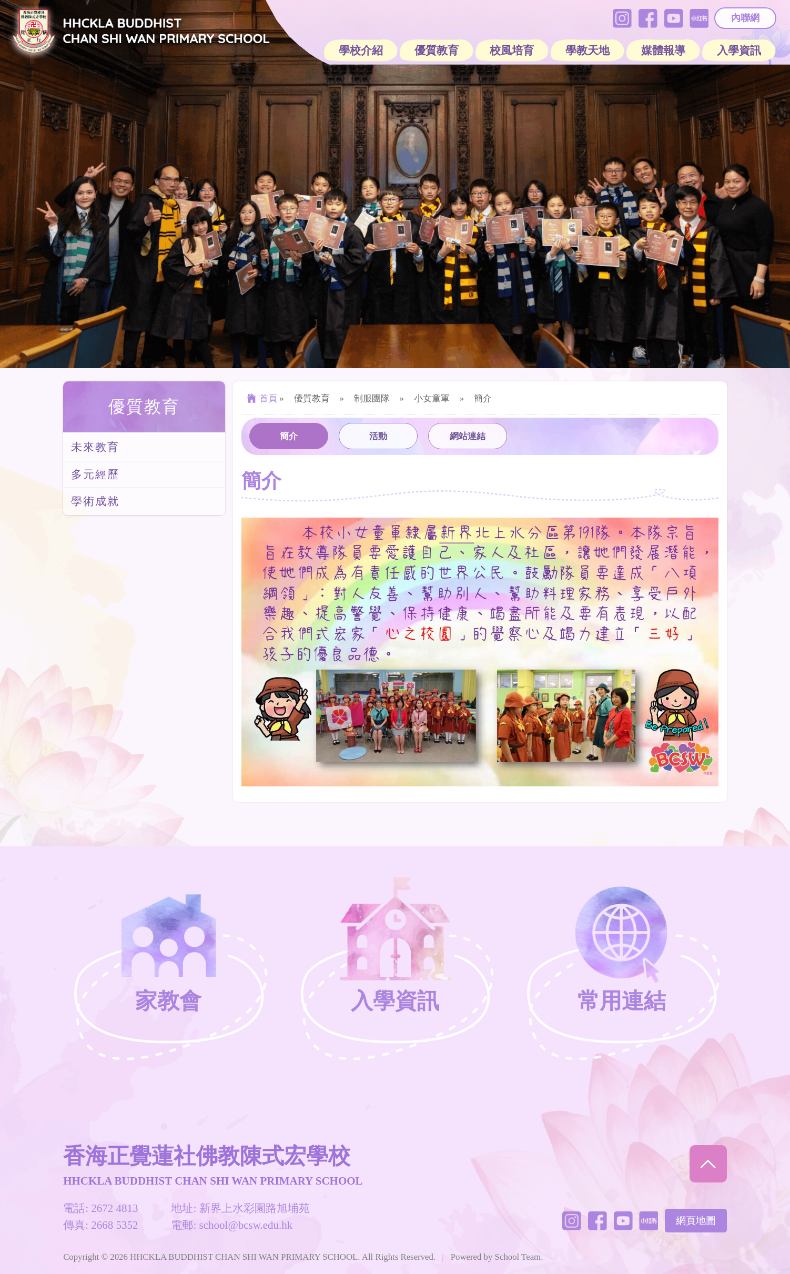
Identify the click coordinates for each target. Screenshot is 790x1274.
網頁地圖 (696, 1220)
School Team (518, 1257)
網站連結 (467, 436)
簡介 (289, 436)
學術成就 (95, 501)
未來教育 (95, 447)
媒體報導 (663, 50)
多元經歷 (95, 474)
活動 (378, 436)
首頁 (260, 398)
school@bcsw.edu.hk (246, 1225)
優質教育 (144, 407)
